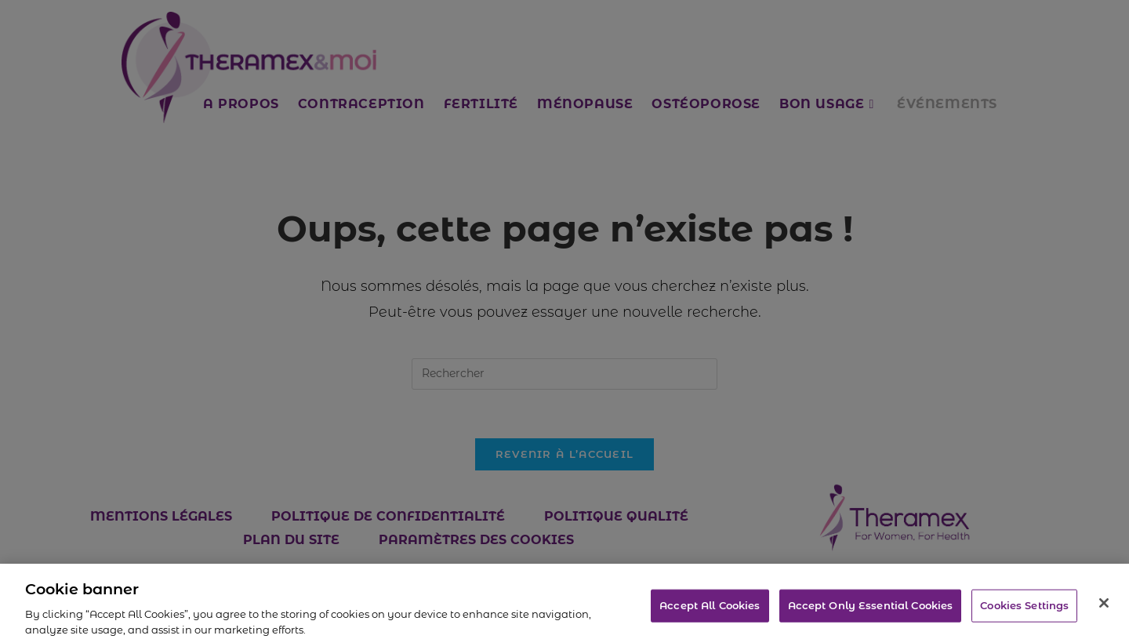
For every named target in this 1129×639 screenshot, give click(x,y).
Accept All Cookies (709, 614)
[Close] (1104, 612)
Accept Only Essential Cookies (870, 614)
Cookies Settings (1024, 614)
